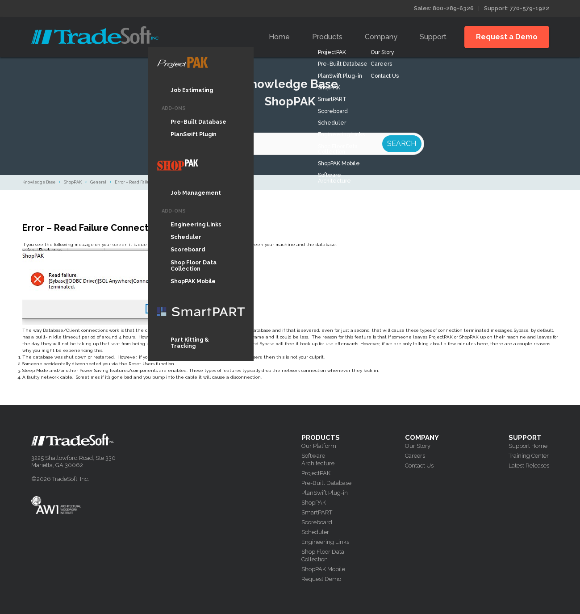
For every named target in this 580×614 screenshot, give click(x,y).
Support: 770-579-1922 (516, 8)
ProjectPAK (315, 473)
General (98, 182)
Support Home (528, 446)
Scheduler (315, 532)
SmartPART (316, 512)
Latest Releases (529, 465)
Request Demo (321, 579)
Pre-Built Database (326, 483)
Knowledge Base (38, 182)
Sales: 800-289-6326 (444, 8)
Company (381, 37)
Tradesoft (95, 35)
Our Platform (318, 446)
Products (327, 37)
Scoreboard (316, 522)
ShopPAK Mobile (323, 569)
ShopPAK (73, 182)
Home (279, 37)
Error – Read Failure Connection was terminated (162, 182)
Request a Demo (507, 37)
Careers (415, 455)
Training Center (529, 455)
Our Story (417, 446)
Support (433, 37)
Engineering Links (325, 542)
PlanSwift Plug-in (324, 492)
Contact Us (419, 465)
